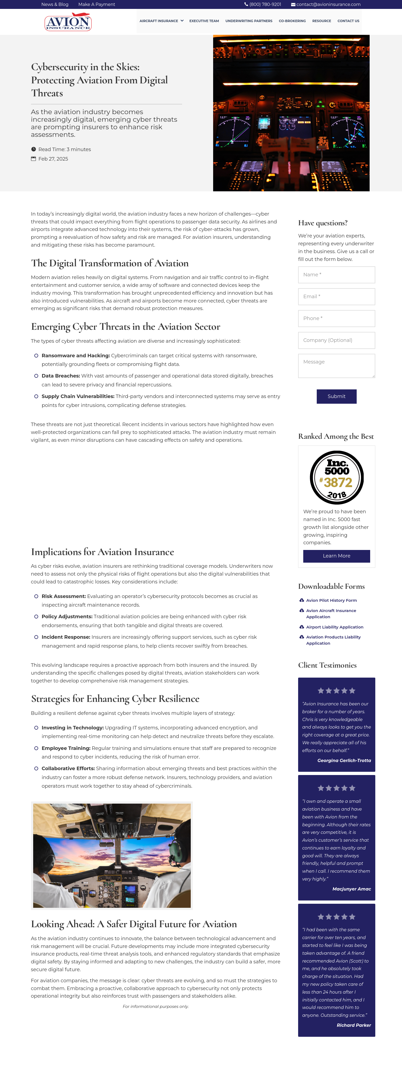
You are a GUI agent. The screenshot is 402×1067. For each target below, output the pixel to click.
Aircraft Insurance (159, 23)
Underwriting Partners (249, 23)
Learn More (336, 556)
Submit (337, 396)
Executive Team (204, 23)
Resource (321, 23)
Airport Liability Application (334, 627)
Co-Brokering (292, 23)
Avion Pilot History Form (331, 600)
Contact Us (348, 23)
